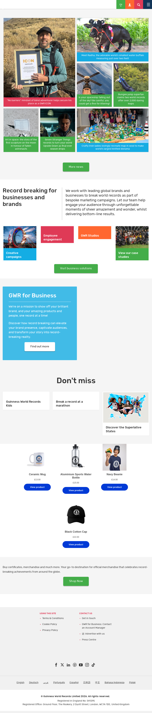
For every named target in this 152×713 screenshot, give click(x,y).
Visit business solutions (76, 269)
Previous (4, 9)
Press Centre (89, 642)
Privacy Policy (50, 632)
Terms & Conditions (53, 620)
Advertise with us (95, 636)
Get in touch (89, 620)
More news (76, 167)
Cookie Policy (49, 626)
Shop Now (76, 583)
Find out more (40, 347)
